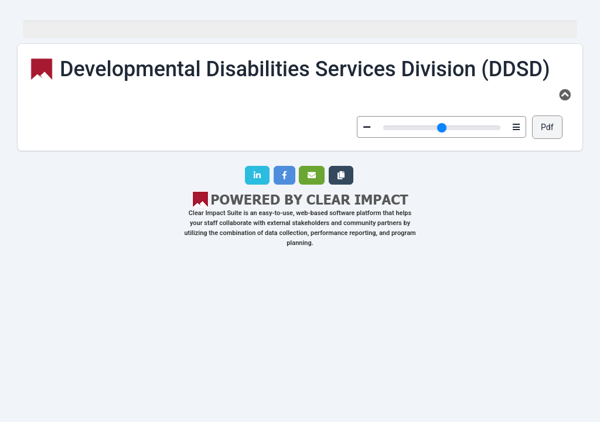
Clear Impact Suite (215, 213)
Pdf (547, 127)
